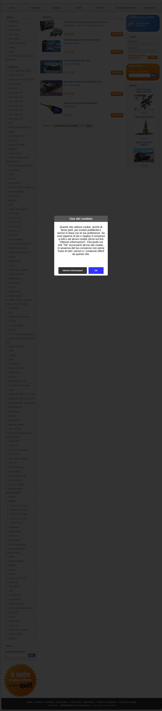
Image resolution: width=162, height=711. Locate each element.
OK (96, 270)
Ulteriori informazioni (73, 270)
